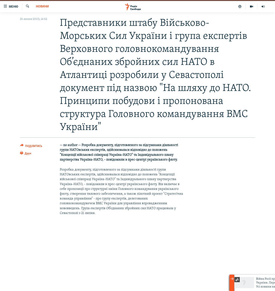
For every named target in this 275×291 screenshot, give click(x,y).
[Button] (31, 147)
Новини (42, 6)
